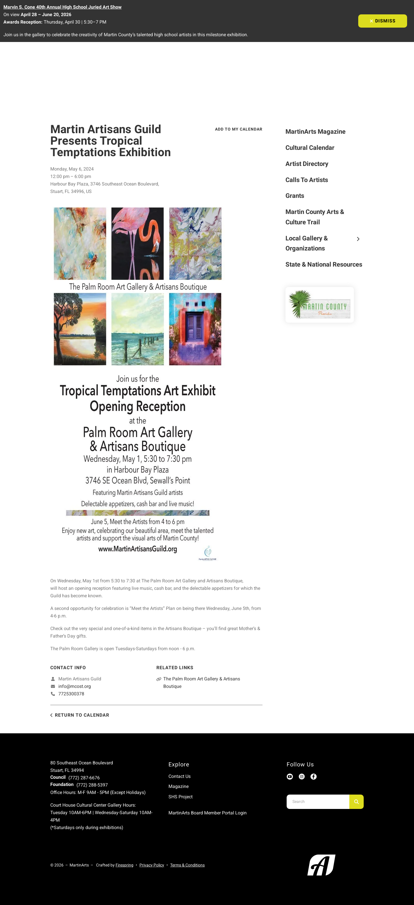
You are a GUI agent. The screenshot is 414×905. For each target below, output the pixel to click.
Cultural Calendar (309, 147)
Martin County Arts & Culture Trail (314, 217)
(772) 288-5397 (92, 785)
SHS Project (180, 796)
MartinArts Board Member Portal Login (207, 813)
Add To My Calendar (238, 129)
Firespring (124, 865)
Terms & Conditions (187, 865)
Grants (294, 195)
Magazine (178, 786)
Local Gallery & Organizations (324, 243)
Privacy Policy (151, 865)
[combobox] (318, 802)
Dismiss (383, 21)
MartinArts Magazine (315, 131)
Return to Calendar (82, 715)
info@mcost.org (74, 686)
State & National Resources (323, 264)
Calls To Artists (306, 179)
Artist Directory (306, 163)
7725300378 (71, 694)
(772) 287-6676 (84, 777)
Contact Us (179, 776)
